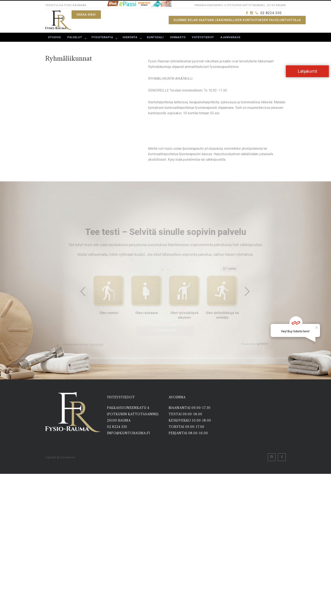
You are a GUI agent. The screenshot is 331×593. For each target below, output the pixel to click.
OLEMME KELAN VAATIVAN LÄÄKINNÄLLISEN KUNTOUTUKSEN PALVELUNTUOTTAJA (237, 20)
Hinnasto (178, 37)
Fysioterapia (102, 37)
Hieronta (130, 37)
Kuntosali (155, 37)
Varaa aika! (86, 14)
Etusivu (54, 37)
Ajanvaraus (230, 37)
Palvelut (74, 37)
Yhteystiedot (203, 37)
